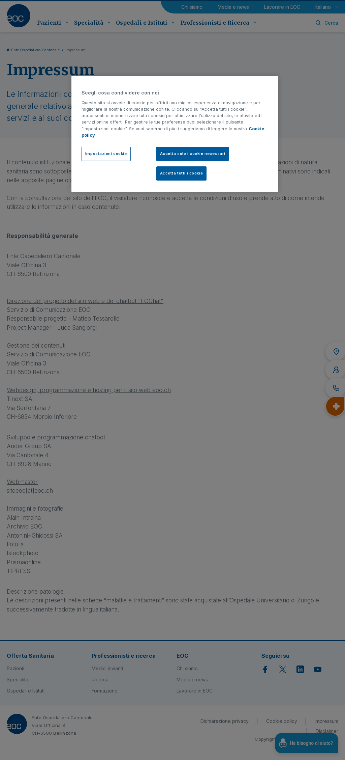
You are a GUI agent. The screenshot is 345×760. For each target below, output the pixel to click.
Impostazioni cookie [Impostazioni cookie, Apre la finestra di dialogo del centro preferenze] (106, 153)
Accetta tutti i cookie (181, 173)
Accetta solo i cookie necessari (192, 153)
